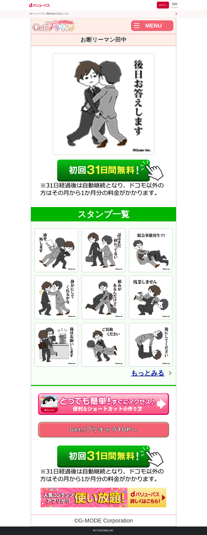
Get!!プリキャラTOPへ (103, 429)
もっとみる (147, 373)
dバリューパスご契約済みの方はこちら (49, 13)
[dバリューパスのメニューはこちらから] (174, 5)
